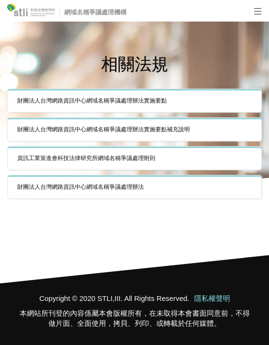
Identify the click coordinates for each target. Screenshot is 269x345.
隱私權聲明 (212, 298)
